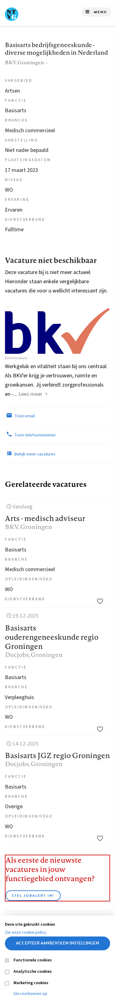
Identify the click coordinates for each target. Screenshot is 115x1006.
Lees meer (30, 394)
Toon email (20, 415)
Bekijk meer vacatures (30, 453)
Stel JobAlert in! (33, 895)
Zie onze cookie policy (25, 932)
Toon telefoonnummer (30, 434)
